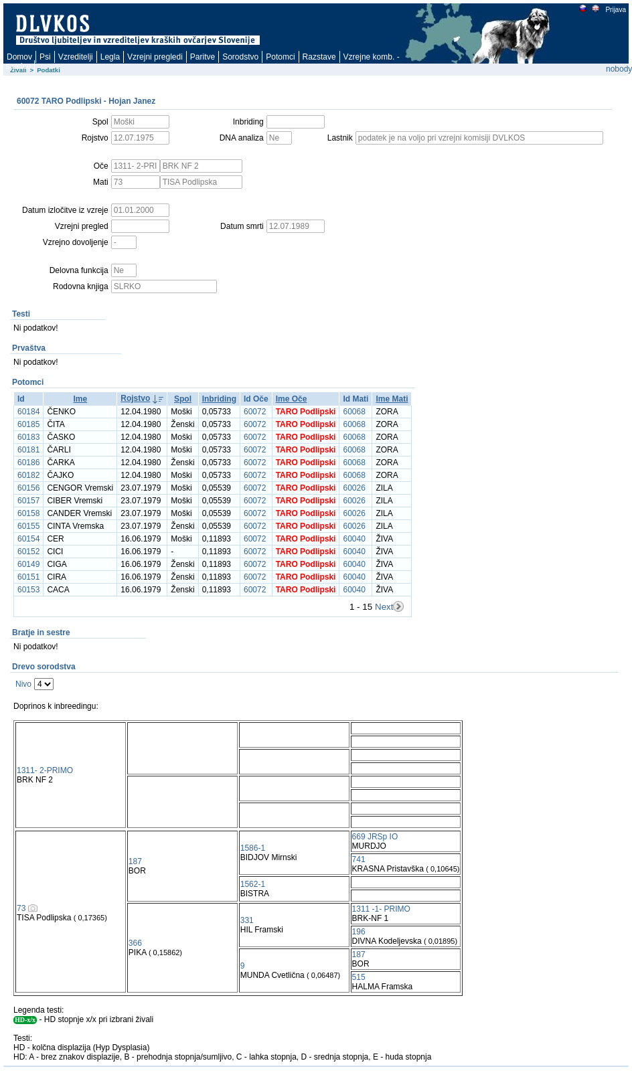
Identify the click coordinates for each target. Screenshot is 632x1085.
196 (359, 931)
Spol (182, 399)
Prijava (615, 9)
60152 (28, 551)
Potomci (280, 57)
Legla (110, 57)
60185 (28, 424)
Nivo (23, 684)
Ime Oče (291, 399)
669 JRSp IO (375, 836)
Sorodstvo (240, 57)
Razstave (319, 57)
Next (384, 607)
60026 (354, 488)
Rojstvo (135, 398)
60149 (28, 564)
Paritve (202, 57)
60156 (28, 488)
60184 (28, 411)
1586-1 (252, 848)
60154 (28, 539)
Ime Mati (392, 399)
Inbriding (219, 399)
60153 (28, 589)
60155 (28, 526)
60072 (255, 411)
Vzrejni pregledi (155, 57)
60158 (28, 513)
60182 (28, 475)
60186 (28, 462)
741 (359, 859)
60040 (354, 539)
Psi (45, 57)
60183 (28, 437)
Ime (80, 399)
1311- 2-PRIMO (45, 770)
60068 (354, 411)
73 (21, 908)
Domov (19, 57)
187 (135, 861)
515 (359, 977)
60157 (28, 500)
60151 (28, 577)
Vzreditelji (75, 57)
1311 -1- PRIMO (381, 909)
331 (247, 920)
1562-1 (252, 884)
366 (135, 943)
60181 (28, 449)
